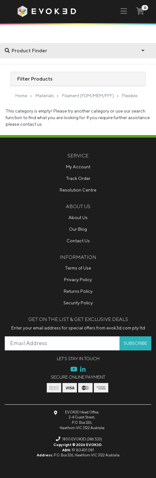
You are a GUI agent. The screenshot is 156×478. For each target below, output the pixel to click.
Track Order (78, 178)
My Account (78, 166)
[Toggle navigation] (123, 11)
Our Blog (78, 229)
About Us (78, 217)
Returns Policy (78, 291)
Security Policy (78, 302)
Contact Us (78, 240)
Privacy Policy (78, 279)
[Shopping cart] (140, 11)
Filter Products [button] (34, 78)
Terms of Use (78, 268)
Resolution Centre (78, 189)
